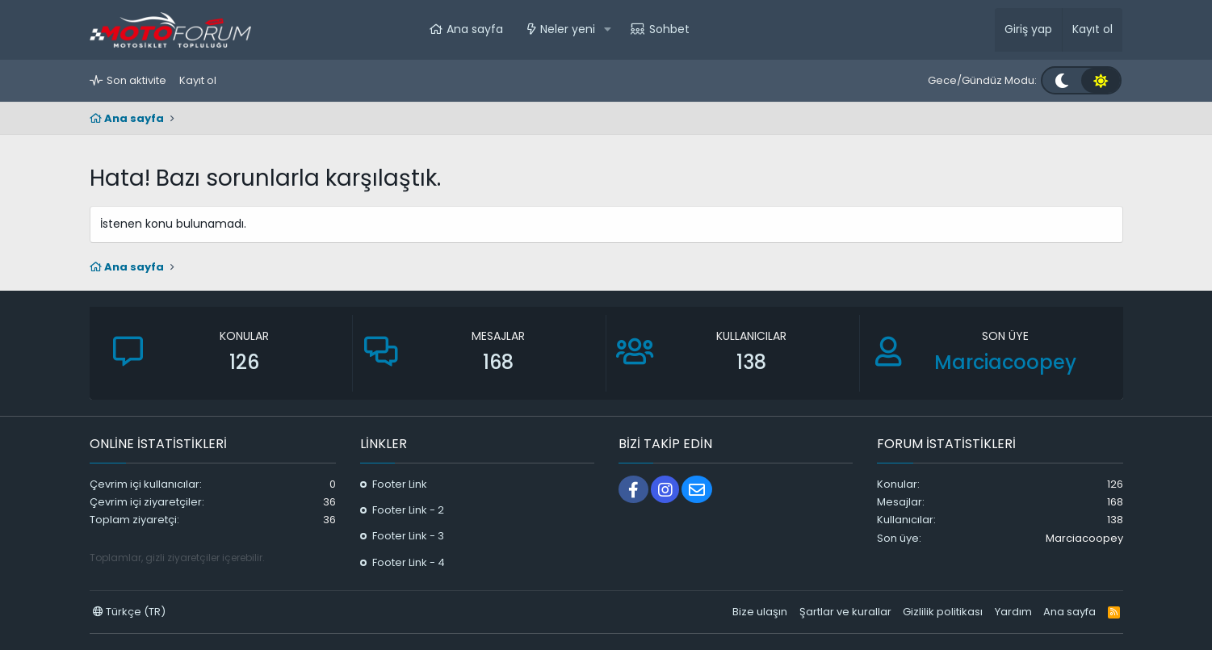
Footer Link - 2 (408, 510)
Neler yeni (567, 29)
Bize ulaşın (759, 611)
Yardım (1013, 611)
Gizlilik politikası (943, 611)
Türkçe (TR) (129, 611)
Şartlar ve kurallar (845, 611)
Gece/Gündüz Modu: (982, 80)
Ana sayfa (475, 29)
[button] (608, 30)
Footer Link (399, 484)
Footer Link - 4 (408, 562)
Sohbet (669, 29)
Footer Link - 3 (408, 535)
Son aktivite (136, 80)
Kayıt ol (197, 80)
